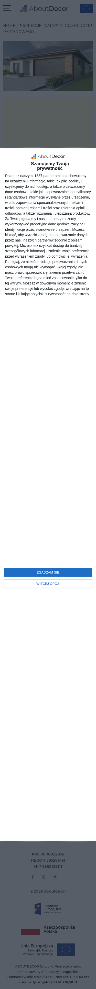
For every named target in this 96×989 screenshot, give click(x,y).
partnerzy (54, 219)
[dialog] (48, 494)
